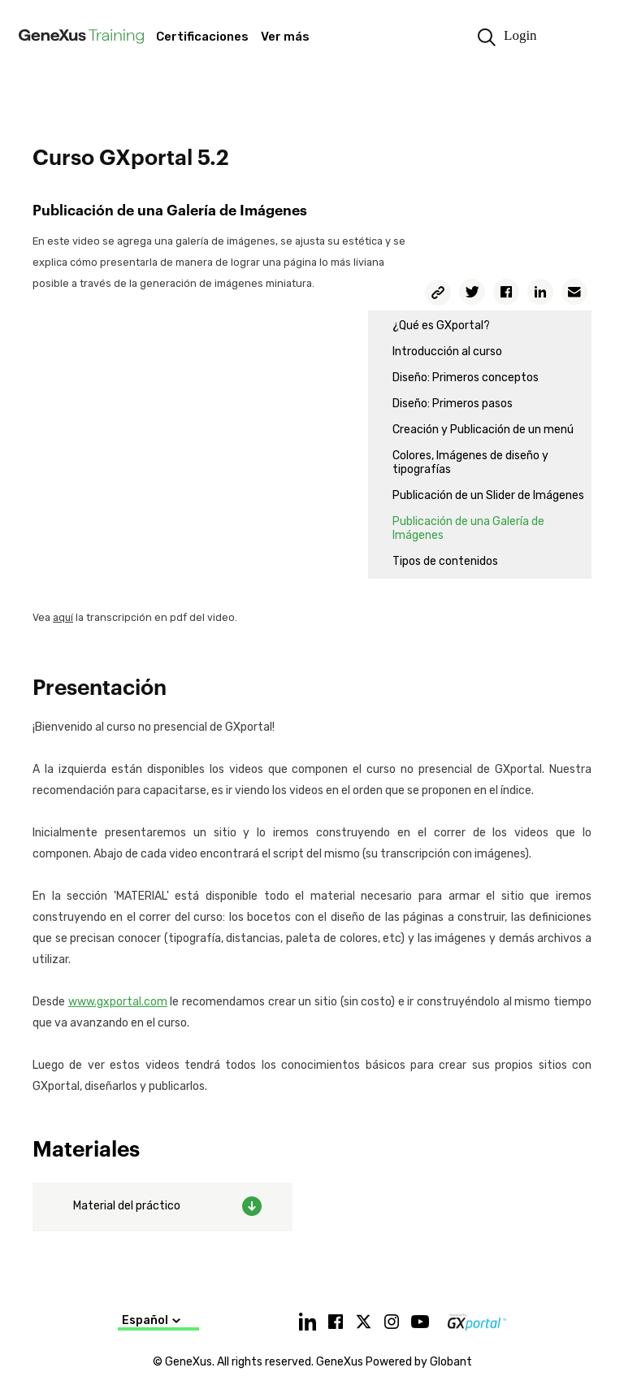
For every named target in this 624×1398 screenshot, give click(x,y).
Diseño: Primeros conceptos (465, 377)
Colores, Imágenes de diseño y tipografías (470, 462)
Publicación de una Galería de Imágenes (468, 528)
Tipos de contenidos (445, 561)
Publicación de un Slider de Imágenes (488, 495)
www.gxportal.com (117, 1002)
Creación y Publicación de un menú (483, 429)
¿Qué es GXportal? (441, 325)
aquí (63, 617)
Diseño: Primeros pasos (452, 403)
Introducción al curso (447, 351)
